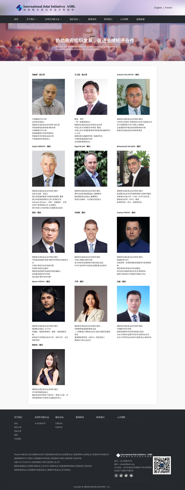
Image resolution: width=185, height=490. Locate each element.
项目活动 (74, 19)
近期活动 (58, 423)
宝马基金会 (66, 470)
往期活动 (58, 427)
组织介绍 (17, 427)
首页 (16, 19)
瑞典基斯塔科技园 (67, 466)
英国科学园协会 (34, 466)
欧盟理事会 (78, 454)
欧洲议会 (87, 454)
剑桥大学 (17, 462)
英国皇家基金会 (20, 470)
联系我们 (108, 19)
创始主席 (17, 431)
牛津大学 (26, 462)
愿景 (16, 435)
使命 (16, 423)
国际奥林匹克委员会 (54, 454)
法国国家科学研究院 (42, 458)
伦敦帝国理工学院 (38, 462)
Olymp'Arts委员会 (21, 454)
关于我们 (30, 19)
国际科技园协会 (20, 466)
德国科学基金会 (54, 470)
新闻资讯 (92, 19)
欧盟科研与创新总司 (101, 454)
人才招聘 (124, 19)
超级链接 (140, 19)
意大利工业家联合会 (50, 466)
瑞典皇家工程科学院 (73, 458)
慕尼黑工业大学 (53, 462)
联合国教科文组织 (37, 454)
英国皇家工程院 (57, 458)
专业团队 (17, 439)
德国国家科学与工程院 (23, 458)
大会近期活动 (40, 423)
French (168, 7)
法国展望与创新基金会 (37, 470)
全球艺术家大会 (52, 19)
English (158, 7)
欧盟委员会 (67, 454)
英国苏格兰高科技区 (84, 466)
